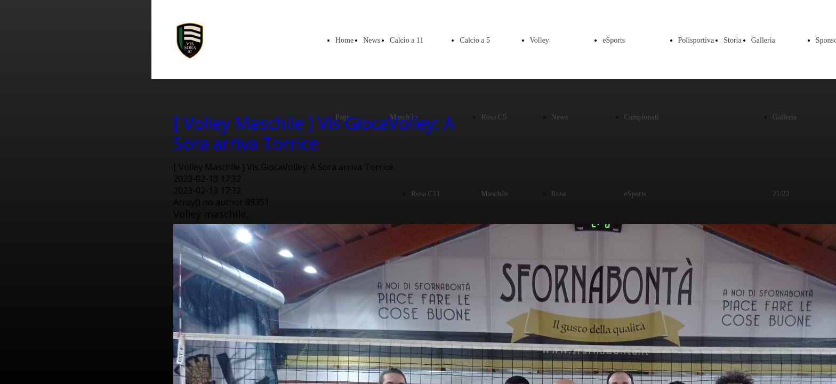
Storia (732, 40)
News (371, 40)
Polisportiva (696, 40)
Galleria (763, 40)
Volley (539, 40)
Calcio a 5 (475, 40)
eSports (613, 40)
